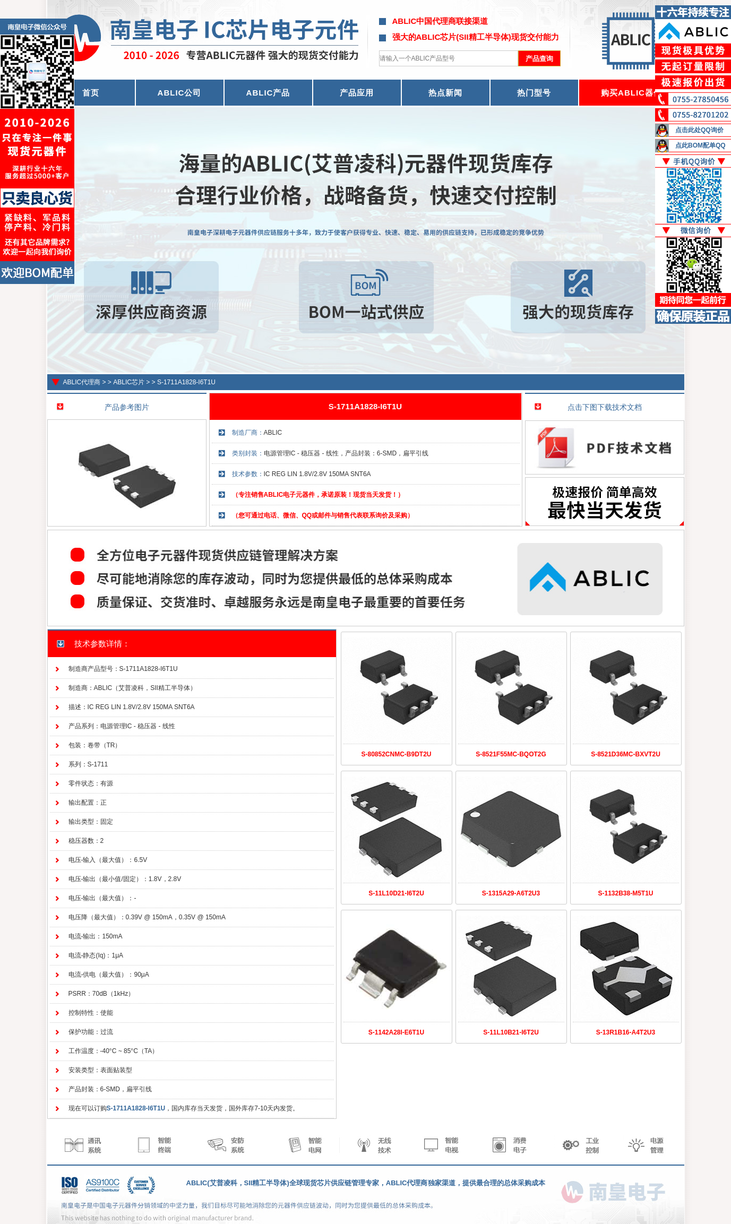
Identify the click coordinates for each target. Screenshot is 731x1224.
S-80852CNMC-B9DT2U (396, 754)
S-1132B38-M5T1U (625, 893)
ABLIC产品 (268, 92)
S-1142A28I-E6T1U (396, 1032)
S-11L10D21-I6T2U (396, 893)
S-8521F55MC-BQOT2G (511, 754)
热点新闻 (445, 92)
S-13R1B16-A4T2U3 (625, 1032)
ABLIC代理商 (82, 382)
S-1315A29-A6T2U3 (511, 893)
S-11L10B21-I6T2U (511, 1032)
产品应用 (357, 92)
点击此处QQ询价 (699, 130)
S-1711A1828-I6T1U (186, 382)
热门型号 (534, 92)
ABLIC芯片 (128, 382)
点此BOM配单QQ (700, 145)
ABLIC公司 (180, 92)
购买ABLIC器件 (631, 92)
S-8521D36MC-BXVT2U (625, 754)
